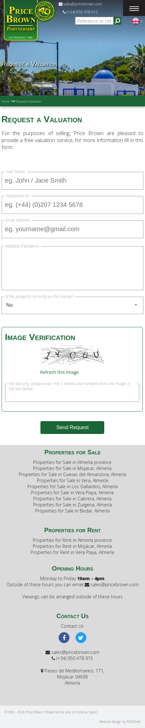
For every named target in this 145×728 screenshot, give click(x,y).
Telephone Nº (17, 196)
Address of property (22, 246)
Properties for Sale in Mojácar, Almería (72, 468)
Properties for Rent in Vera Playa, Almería (72, 552)
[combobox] (73, 305)
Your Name (15, 171)
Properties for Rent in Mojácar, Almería (72, 546)
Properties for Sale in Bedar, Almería (72, 511)
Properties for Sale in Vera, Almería (72, 480)
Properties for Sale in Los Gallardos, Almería (72, 486)
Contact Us (72, 626)
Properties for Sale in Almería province (72, 462)
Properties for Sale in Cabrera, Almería (72, 499)
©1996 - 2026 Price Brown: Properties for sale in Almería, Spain (51, 712)
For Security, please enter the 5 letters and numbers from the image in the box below (69, 383)
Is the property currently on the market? (39, 296)
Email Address (18, 220)
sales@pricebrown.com (80, 4)
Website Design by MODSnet (120, 721)
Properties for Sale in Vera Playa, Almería (72, 492)
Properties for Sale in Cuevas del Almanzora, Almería (72, 474)
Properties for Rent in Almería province (72, 540)
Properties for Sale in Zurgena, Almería (72, 505)
